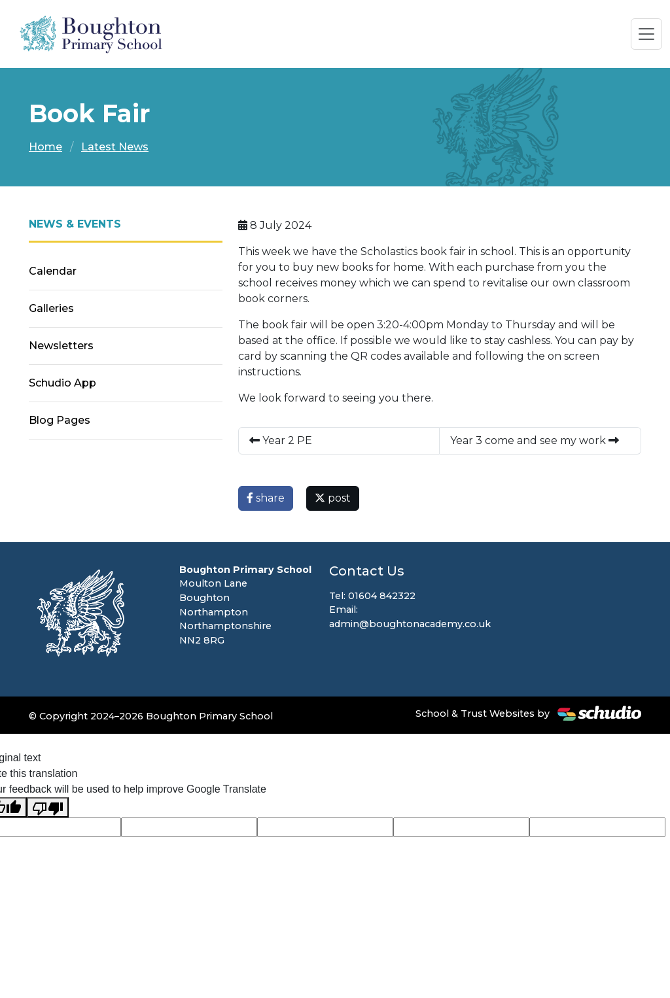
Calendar (53, 271)
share (266, 498)
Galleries (51, 308)
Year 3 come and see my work (534, 440)
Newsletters (61, 345)
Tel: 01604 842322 (372, 596)
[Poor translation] (48, 807)
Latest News (115, 147)
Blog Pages (59, 420)
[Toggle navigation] (646, 34)
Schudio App (62, 383)
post (333, 498)
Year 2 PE (280, 440)
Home (45, 147)
